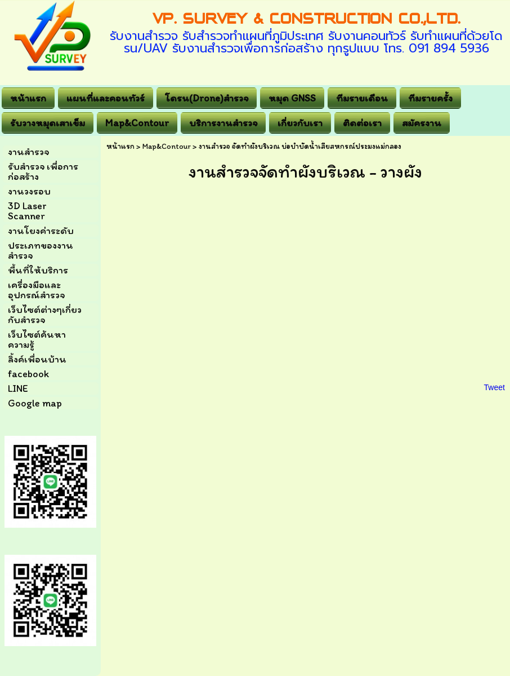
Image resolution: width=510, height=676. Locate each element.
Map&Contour (166, 146)
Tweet (494, 387)
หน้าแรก (120, 146)
